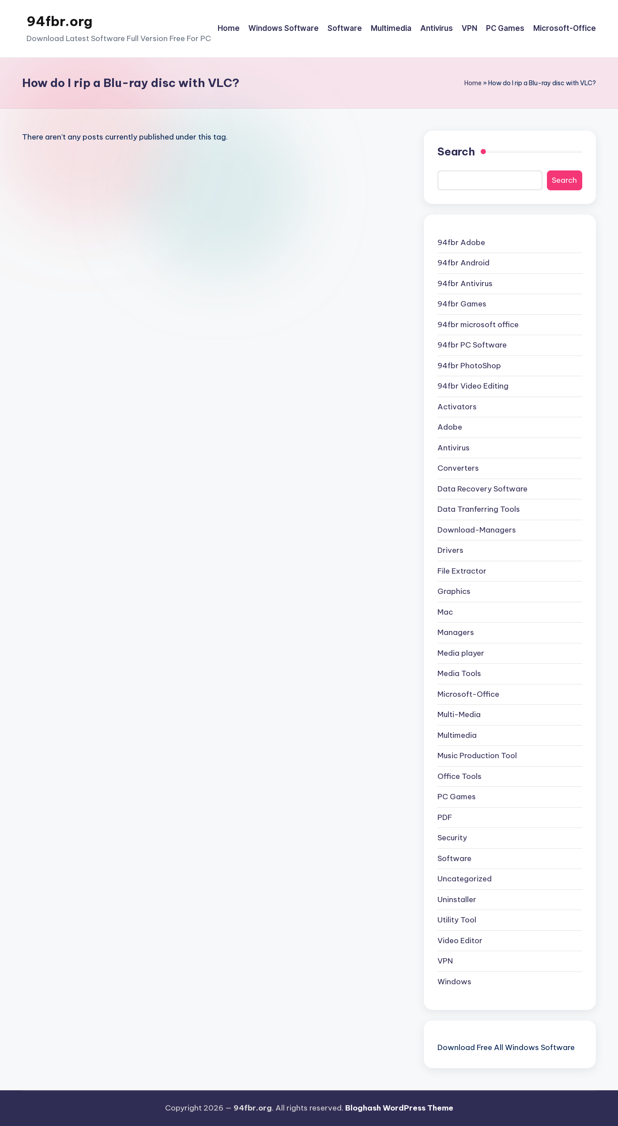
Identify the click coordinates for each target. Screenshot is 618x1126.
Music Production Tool (477, 755)
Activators (457, 407)
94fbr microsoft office (478, 324)
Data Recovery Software (482, 489)
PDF (444, 817)
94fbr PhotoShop (469, 365)
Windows (454, 981)
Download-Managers (476, 530)
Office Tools (459, 776)
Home (473, 83)
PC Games (456, 796)
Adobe (449, 427)
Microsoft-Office (468, 694)
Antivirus (453, 448)
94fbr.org (59, 21)
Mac (445, 612)
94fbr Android (463, 263)
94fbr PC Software (472, 345)
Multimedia (457, 735)
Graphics (454, 591)
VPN (445, 961)
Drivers (450, 550)
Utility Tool (456, 920)
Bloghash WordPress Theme (399, 1108)
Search (456, 151)
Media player (460, 653)
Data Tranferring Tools (478, 509)
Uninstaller (456, 899)
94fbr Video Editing (473, 386)
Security (452, 838)
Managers (455, 632)
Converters (458, 468)
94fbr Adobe (461, 242)
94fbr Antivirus (465, 283)
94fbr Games (461, 304)
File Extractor (461, 571)
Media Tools (459, 673)
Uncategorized (464, 879)
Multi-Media (459, 714)
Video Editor (459, 940)
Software (454, 858)
